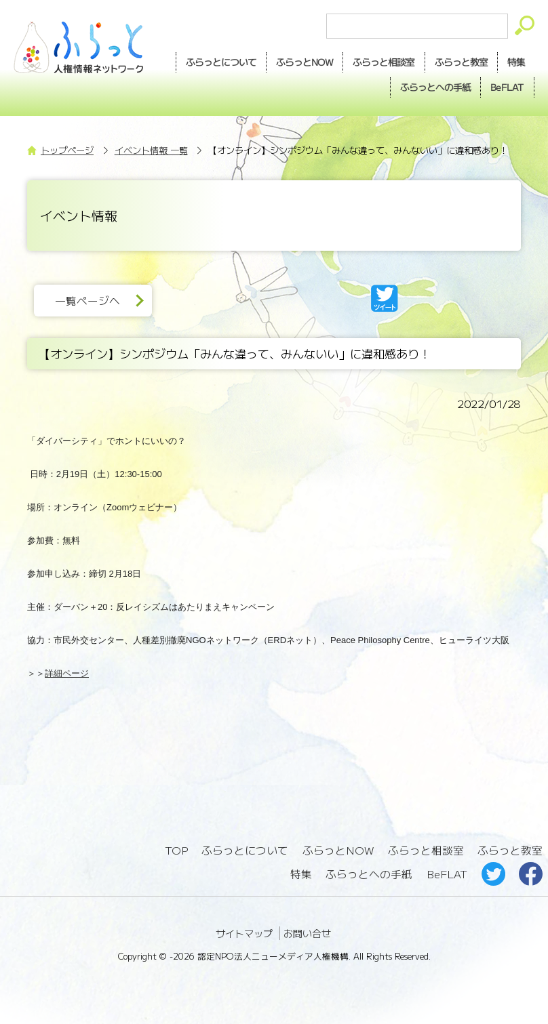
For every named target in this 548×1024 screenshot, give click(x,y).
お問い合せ (307, 933)
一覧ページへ (87, 300)
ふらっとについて (221, 61)
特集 (516, 61)
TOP (176, 850)
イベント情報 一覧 (151, 150)
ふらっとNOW (338, 850)
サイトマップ (244, 933)
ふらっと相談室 (426, 850)
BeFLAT (507, 87)
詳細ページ (67, 673)
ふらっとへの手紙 (369, 874)
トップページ (67, 150)
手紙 (435, 87)
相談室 (383, 62)
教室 (461, 62)
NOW (304, 62)
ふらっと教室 (510, 850)
